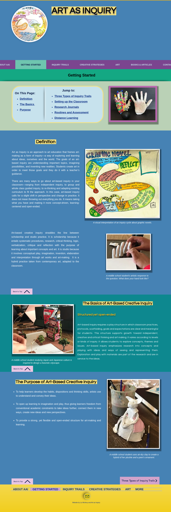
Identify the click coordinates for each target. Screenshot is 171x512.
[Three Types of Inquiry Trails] (139, 480)
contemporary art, (52, 261)
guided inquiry (32, 188)
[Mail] (87, 496)
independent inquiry (51, 184)
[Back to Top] (21, 292)
